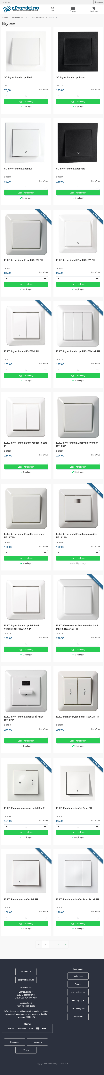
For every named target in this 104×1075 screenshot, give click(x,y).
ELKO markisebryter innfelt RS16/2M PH (77, 717)
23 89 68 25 (26, 972)
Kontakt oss (6, 2)
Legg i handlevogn (26, 101)
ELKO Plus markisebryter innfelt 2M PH (25, 808)
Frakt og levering (78, 992)
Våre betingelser (78, 1009)
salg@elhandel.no (26, 980)
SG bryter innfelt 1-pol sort (70, 77)
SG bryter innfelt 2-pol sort (70, 169)
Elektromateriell (17, 17)
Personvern (78, 1017)
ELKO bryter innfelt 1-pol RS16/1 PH (23, 260)
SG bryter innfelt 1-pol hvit (18, 77)
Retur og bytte (78, 1001)
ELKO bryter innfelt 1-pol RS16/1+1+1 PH (78, 351)
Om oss (78, 984)
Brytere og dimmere (37, 17)
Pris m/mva (43, 90)
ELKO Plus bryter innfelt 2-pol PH (74, 808)
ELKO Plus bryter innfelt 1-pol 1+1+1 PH (77, 899)
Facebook (14, 1042)
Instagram (37, 1042)
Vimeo (26, 1050)
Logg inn (100, 2)
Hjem (4, 17)
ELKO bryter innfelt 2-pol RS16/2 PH (75, 260)
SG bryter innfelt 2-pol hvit (18, 169)
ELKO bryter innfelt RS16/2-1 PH (21, 351)
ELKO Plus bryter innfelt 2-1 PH (21, 899)
